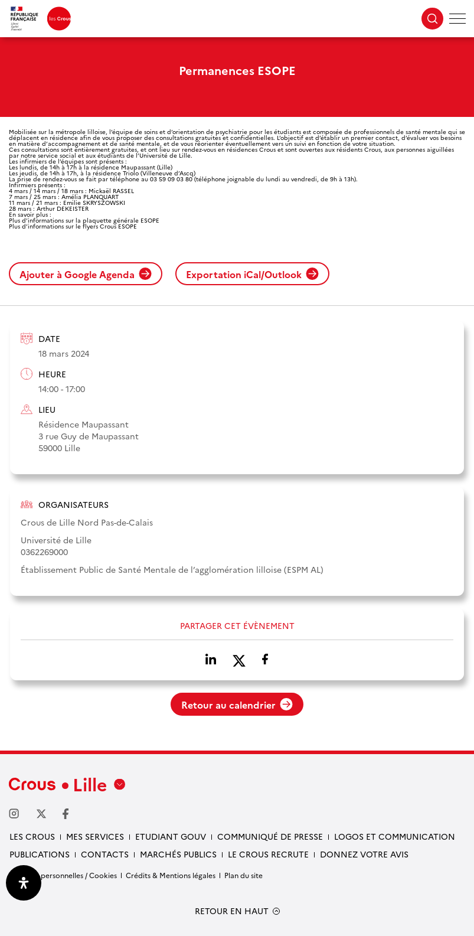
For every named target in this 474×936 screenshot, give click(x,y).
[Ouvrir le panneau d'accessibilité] (23, 883)
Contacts (105, 854)
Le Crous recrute (268, 854)
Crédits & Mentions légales (170, 875)
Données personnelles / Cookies (63, 875)
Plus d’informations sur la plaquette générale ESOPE (84, 220)
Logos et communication (394, 836)
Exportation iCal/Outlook (252, 274)
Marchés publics (178, 854)
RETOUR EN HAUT (232, 911)
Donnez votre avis (364, 854)
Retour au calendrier (237, 704)
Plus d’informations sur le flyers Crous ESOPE (73, 226)
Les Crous (32, 836)
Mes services (95, 836)
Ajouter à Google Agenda (85, 274)
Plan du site (243, 875)
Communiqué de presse (270, 836)
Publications (39, 854)
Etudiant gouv (170, 836)
